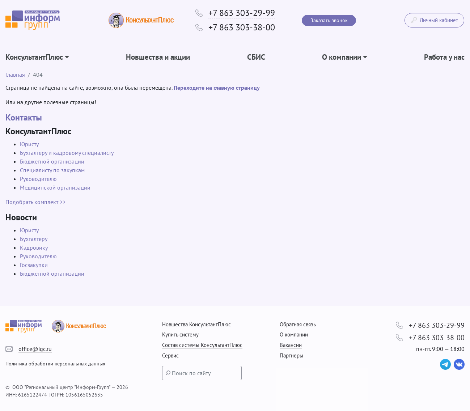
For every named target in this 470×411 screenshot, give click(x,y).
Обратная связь (298, 324)
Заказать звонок (329, 20)
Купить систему (180, 334)
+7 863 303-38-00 (241, 27)
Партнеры (291, 355)
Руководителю (38, 178)
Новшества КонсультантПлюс (196, 324)
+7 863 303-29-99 (241, 12)
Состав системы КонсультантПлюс (202, 345)
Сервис (170, 355)
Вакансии (291, 345)
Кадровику (34, 247)
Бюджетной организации (52, 161)
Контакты (23, 117)
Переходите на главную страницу (217, 87)
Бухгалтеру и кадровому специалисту (67, 152)
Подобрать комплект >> (35, 202)
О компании (294, 334)
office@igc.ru (35, 348)
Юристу (29, 144)
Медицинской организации (55, 187)
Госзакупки (34, 264)
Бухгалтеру (33, 238)
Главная (15, 74)
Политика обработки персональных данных (55, 363)
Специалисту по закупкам (52, 170)
